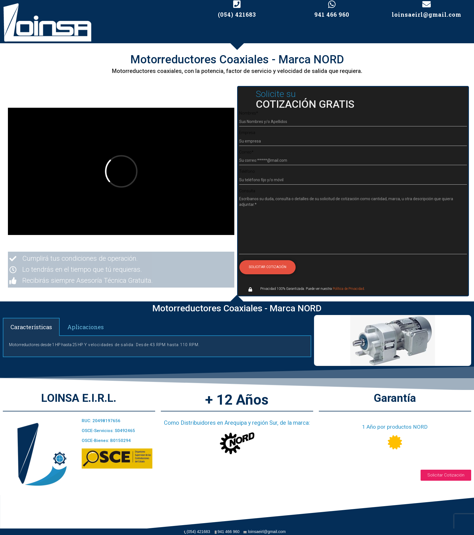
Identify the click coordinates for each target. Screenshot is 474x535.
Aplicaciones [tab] (85, 327)
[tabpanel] (157, 346)
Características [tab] (31, 327)
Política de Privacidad (348, 289)
